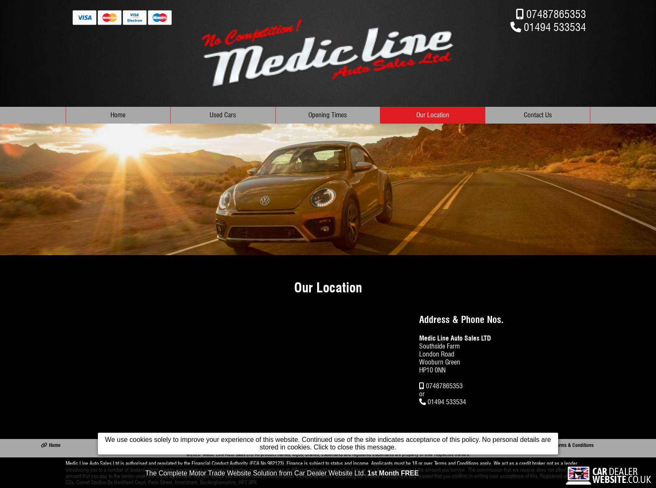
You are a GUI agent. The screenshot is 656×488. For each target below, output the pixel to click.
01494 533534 (555, 27)
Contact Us (538, 115)
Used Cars (223, 115)
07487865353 (556, 14)
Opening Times (327, 115)
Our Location (432, 115)
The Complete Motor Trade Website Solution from (282, 474)
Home (118, 115)
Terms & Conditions (570, 445)
